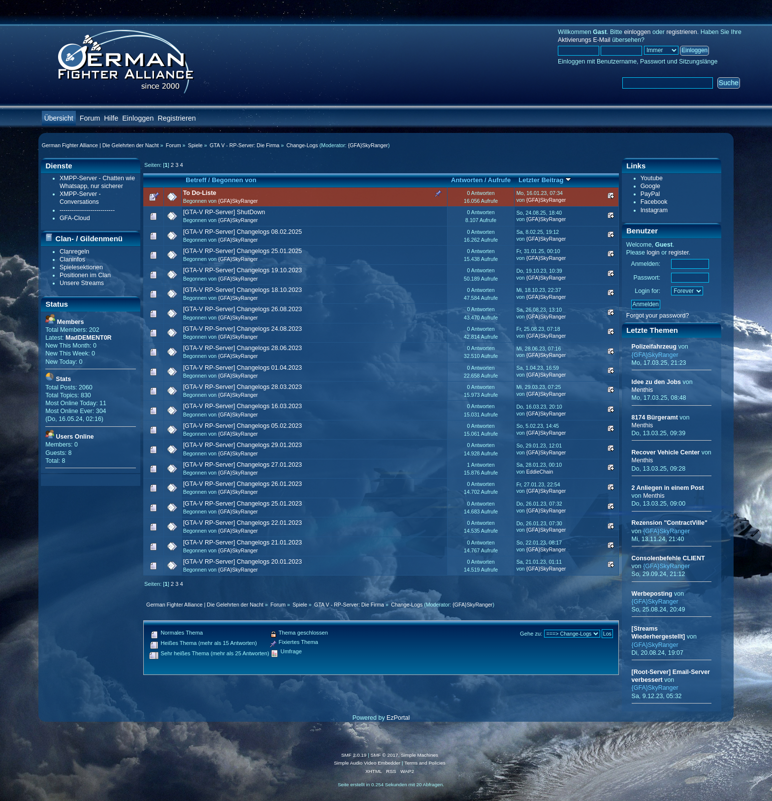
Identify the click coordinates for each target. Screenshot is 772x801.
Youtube (652, 178)
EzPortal (398, 717)
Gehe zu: (531, 634)
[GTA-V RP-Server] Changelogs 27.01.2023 (242, 464)
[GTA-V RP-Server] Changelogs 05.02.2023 (242, 425)
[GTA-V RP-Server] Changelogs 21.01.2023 (242, 542)
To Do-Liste (200, 193)
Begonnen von (234, 180)
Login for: (647, 291)
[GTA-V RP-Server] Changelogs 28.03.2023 (242, 387)
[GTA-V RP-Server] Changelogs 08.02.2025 (242, 231)
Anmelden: (646, 263)
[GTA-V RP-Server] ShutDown (224, 212)
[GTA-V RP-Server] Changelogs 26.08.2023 (242, 309)
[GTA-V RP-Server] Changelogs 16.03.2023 (242, 406)
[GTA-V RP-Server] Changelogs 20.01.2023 (242, 561)
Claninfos (72, 259)
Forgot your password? (657, 315)
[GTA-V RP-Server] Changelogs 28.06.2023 (242, 348)
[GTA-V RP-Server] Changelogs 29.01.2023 (242, 445)
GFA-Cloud (75, 218)
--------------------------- (87, 210)
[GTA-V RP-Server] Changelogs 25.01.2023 (242, 503)
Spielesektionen (81, 267)
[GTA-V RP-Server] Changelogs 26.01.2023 (242, 484)
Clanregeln (74, 251)
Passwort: (646, 277)
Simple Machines (419, 755)
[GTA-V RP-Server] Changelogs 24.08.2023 (242, 328)
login (652, 252)
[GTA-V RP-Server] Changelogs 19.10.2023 (242, 270)
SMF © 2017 (384, 755)
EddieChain (539, 472)
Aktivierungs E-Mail (584, 39)
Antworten (466, 180)
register (679, 252)
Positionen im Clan (85, 275)
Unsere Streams (82, 283)
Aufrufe (499, 180)
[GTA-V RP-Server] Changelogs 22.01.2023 (242, 522)
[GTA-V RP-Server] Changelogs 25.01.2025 (242, 251)
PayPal (650, 194)
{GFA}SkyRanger (368, 145)
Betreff (196, 180)
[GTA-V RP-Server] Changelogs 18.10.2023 (242, 290)
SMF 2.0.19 (354, 755)
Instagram (654, 210)
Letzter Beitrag (544, 180)
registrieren (681, 32)
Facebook (654, 201)
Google (650, 186)
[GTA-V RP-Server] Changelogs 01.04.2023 (242, 367)
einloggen (637, 32)
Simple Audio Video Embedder (367, 763)
